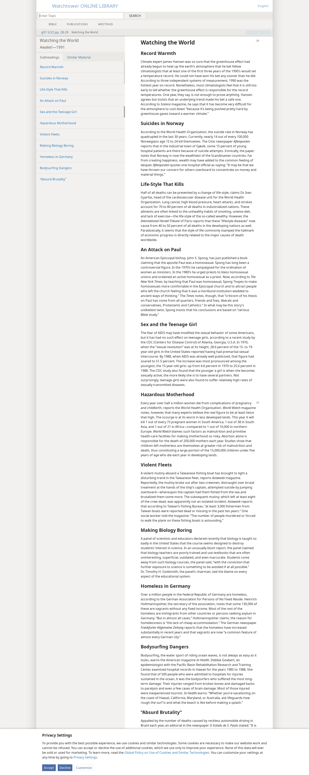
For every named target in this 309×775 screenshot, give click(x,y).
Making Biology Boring (57, 145)
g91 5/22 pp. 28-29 (52, 32)
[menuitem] (268, 15)
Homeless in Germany (56, 157)
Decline (65, 768)
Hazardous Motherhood (58, 123)
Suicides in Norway (54, 78)
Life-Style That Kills (53, 89)
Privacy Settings (85, 757)
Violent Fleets (50, 134)
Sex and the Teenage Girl (58, 112)
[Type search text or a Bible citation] (78, 16)
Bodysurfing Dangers (56, 168)
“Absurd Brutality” (53, 179)
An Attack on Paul (53, 100)
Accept (49, 768)
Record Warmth (51, 67)
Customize (84, 768)
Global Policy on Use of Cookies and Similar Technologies (166, 752)
